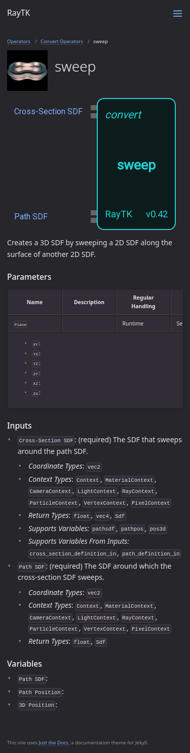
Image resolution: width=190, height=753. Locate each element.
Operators (18, 41)
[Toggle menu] (177, 13)
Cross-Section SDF (48, 111)
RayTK (18, 12)
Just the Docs (53, 742)
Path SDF (31, 216)
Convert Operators (62, 41)
